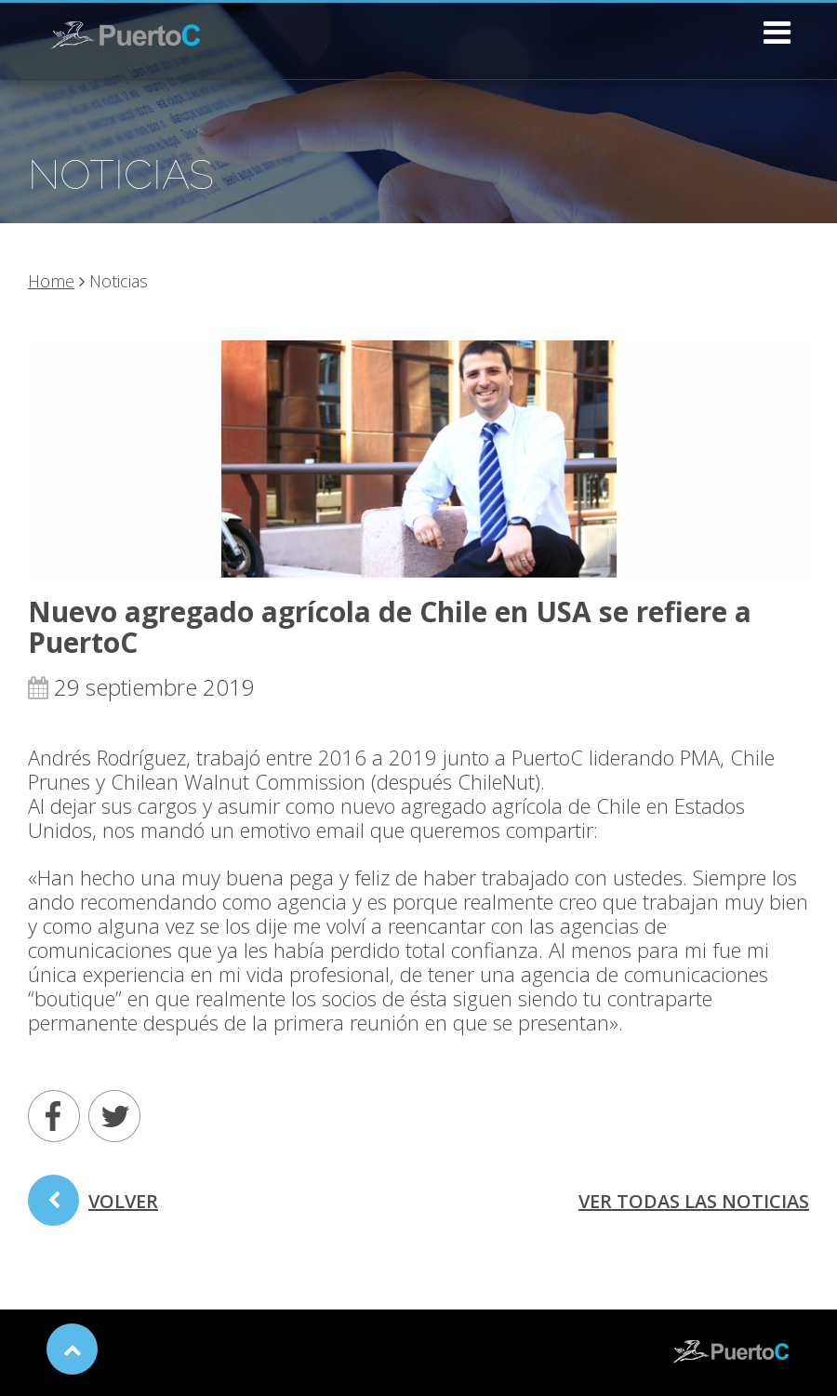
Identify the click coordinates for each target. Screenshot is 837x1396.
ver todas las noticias (693, 1201)
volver (93, 1207)
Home (51, 281)
